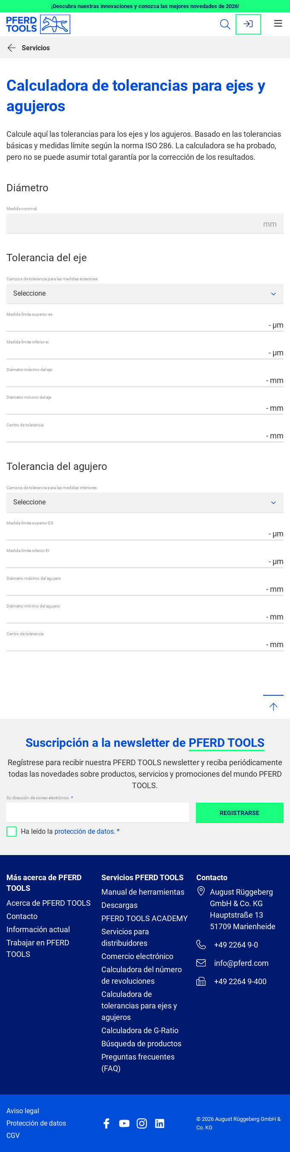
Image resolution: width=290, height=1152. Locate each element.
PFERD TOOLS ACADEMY (144, 918)
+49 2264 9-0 (227, 944)
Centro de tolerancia (24, 425)
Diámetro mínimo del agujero (33, 606)
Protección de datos (36, 1123)
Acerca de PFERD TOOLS (48, 903)
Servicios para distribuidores (125, 937)
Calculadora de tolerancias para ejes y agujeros (139, 1006)
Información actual (38, 929)
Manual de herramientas (142, 891)
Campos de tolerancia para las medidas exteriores (52, 278)
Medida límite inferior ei (27, 342)
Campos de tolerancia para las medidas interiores (51, 487)
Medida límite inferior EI (27, 550)
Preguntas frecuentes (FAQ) (138, 1062)
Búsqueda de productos (141, 1043)
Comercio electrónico (137, 956)
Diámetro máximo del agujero (33, 578)
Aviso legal (22, 1111)
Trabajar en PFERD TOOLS (37, 948)
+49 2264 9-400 (231, 981)
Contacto (21, 916)
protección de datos (84, 831)
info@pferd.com (232, 963)
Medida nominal (21, 208)
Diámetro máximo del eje (29, 369)
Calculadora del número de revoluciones (141, 975)
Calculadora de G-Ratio (139, 1030)
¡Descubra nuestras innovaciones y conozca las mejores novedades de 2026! (145, 6)
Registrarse (239, 812)
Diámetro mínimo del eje (28, 397)
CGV (13, 1136)
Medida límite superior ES (29, 523)
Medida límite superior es (29, 314)
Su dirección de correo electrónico (38, 797)
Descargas (119, 905)
